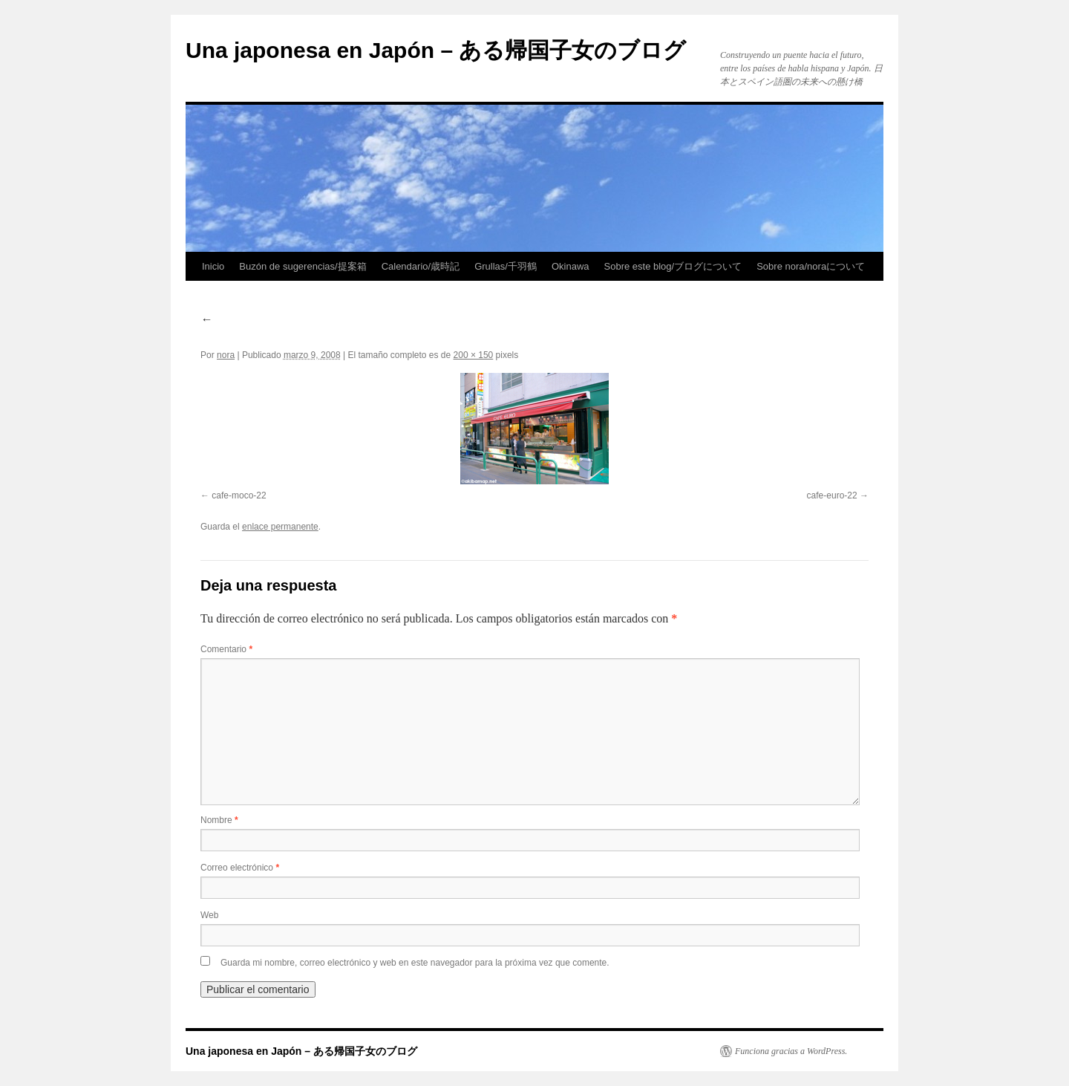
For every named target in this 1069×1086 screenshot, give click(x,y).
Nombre (219, 820)
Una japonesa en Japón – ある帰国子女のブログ (436, 50)
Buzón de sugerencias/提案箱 (302, 266)
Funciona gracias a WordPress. (791, 1051)
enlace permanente (280, 526)
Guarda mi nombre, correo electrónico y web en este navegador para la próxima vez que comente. (414, 962)
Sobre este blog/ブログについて (673, 266)
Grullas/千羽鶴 (505, 266)
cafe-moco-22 (239, 495)
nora (226, 355)
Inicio (213, 266)
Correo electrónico (239, 867)
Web (209, 915)
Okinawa (570, 266)
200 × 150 (474, 355)
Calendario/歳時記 (421, 266)
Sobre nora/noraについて (810, 266)
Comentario (226, 649)
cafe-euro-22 (832, 495)
